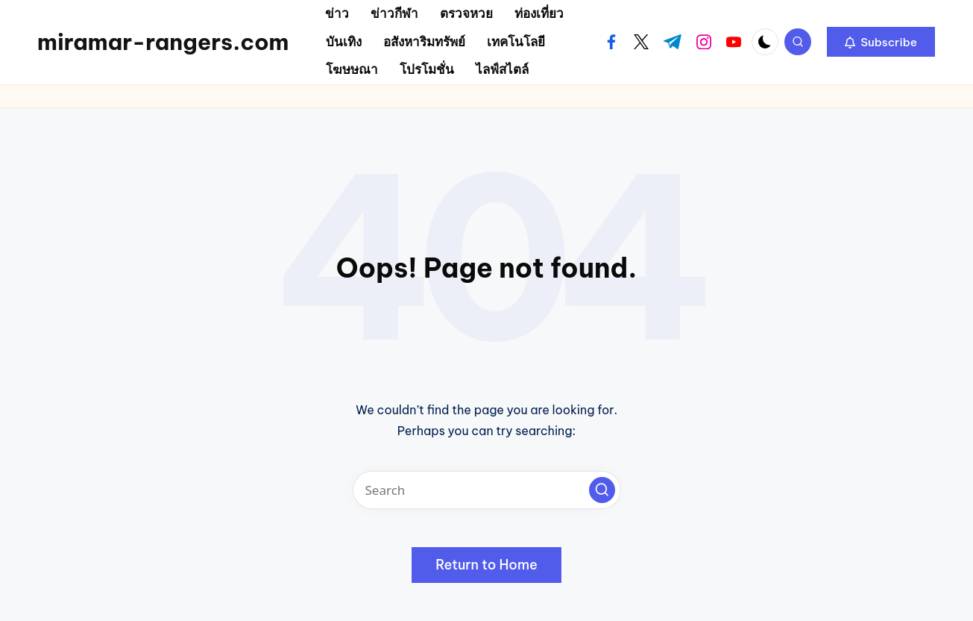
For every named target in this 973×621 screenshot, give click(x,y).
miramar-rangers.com (163, 42)
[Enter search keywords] (487, 490)
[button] (881, 41)
